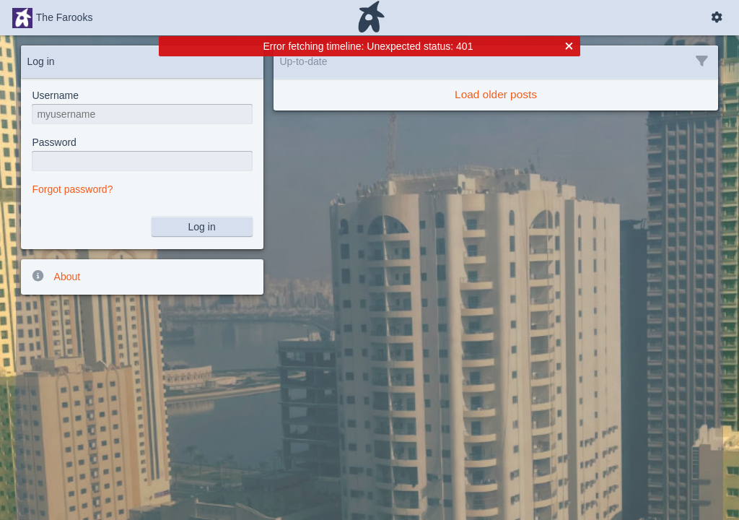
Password (54, 142)
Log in (202, 227)
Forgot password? (72, 189)
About (55, 276)
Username (55, 95)
